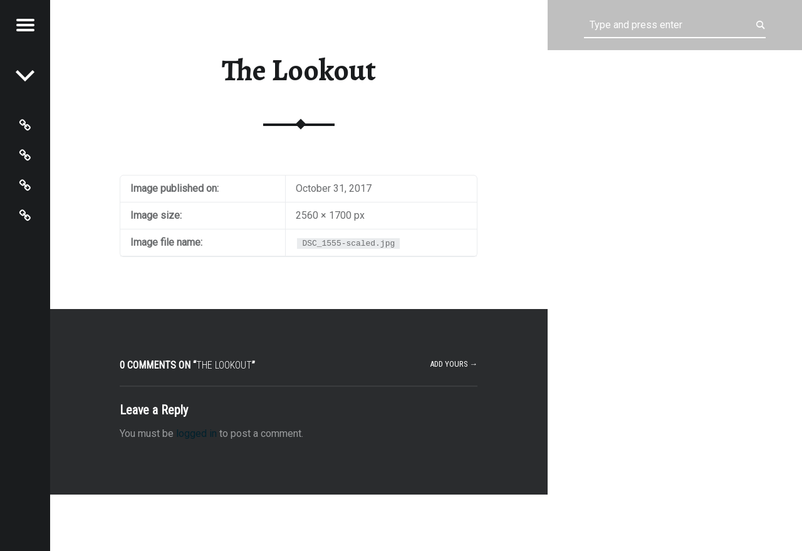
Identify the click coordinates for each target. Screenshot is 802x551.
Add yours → (454, 364)
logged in (196, 433)
